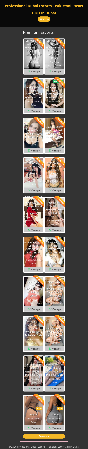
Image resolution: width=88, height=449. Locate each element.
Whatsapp (35, 71)
